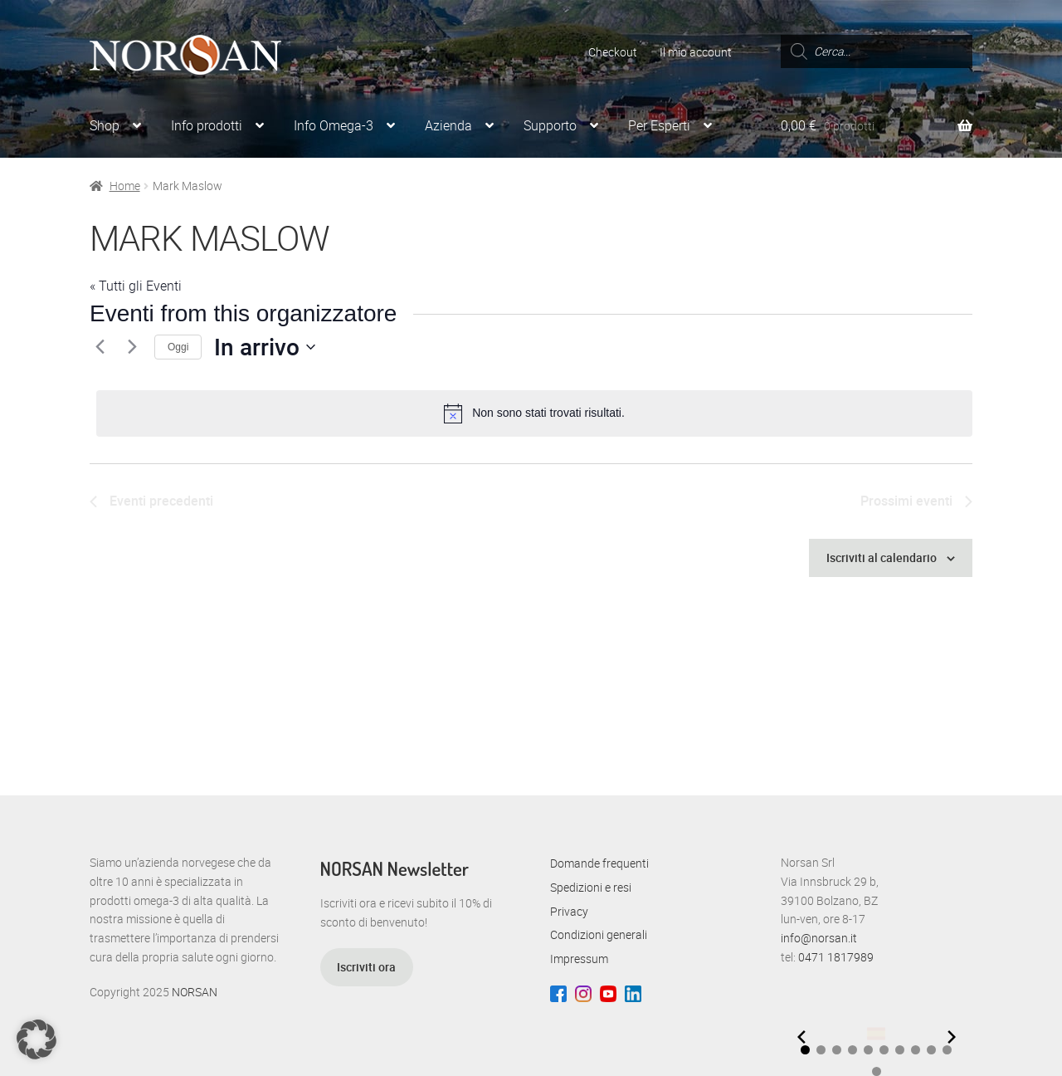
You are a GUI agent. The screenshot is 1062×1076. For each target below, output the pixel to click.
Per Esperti (659, 125)
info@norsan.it (819, 938)
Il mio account (696, 52)
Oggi (178, 347)
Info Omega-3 (333, 125)
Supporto (550, 125)
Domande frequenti (599, 863)
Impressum (579, 958)
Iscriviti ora (366, 967)
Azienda (448, 125)
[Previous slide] (801, 1037)
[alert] (534, 413)
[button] (805, 1049)
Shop (104, 125)
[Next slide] (951, 1037)
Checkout (612, 52)
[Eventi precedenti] (100, 347)
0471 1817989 (836, 957)
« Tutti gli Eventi (136, 285)
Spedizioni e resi (590, 887)
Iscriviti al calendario (881, 557)
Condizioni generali (598, 934)
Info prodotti (206, 125)
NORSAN (194, 992)
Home (125, 185)
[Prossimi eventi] (132, 347)
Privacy (569, 911)
